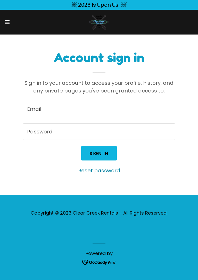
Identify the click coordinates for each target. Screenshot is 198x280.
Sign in (99, 153)
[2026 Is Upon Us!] (99, 5)
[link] (99, 22)
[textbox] (99, 109)
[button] (16, 22)
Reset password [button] (99, 170)
